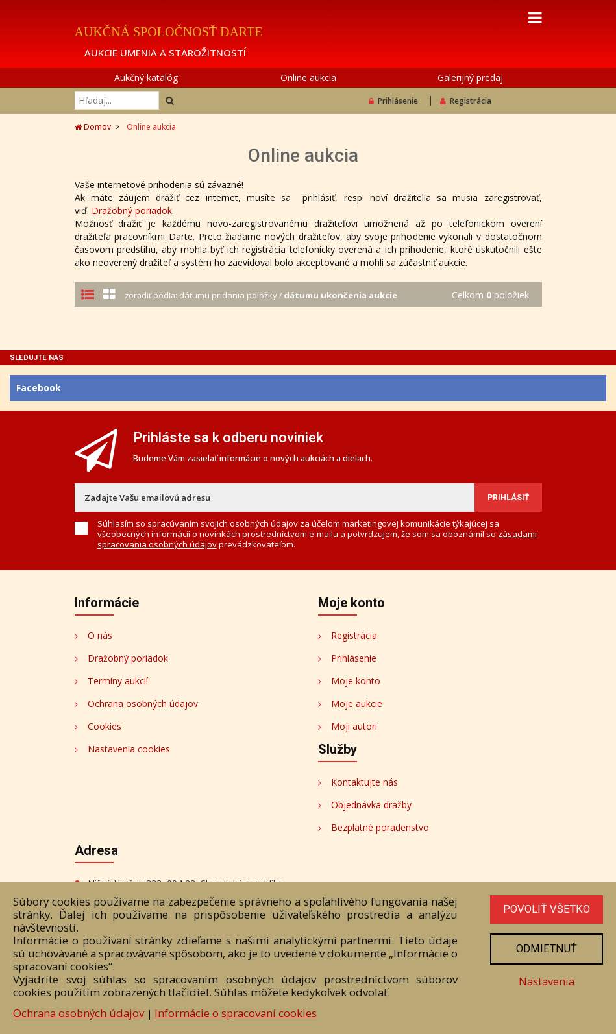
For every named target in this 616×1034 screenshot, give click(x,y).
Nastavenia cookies (129, 749)
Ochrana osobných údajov (143, 703)
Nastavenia (546, 981)
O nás (100, 635)
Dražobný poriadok (132, 210)
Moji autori (354, 726)
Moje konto (355, 681)
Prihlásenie (393, 101)
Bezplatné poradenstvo (380, 827)
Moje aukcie (356, 703)
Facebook (38, 387)
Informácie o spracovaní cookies (235, 1012)
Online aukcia (308, 77)
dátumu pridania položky (229, 295)
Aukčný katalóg (146, 77)
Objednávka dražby (371, 805)
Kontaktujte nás (364, 782)
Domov (93, 126)
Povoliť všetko (546, 909)
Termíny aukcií (118, 681)
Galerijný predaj (470, 77)
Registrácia (465, 101)
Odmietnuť (546, 949)
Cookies (104, 726)
